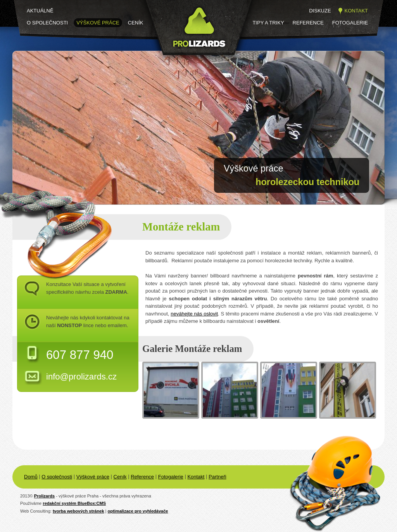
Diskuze (320, 11)
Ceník (135, 23)
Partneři (217, 477)
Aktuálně (40, 11)
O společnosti (47, 23)
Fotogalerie (350, 23)
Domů (31, 477)
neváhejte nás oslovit (194, 314)
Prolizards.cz (170, 61)
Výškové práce (97, 23)
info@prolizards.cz (81, 376)
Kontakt (356, 11)
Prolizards (44, 496)
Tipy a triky (268, 23)
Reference (308, 23)
